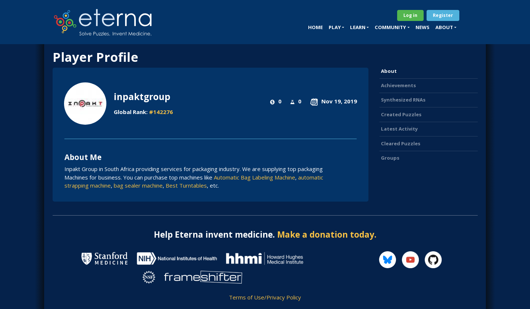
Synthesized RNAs (403, 99)
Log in (410, 15)
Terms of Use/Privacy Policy (265, 297)
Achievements (398, 85)
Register (443, 15)
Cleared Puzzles (400, 143)
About (389, 71)
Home (315, 27)
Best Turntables (186, 185)
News (423, 27)
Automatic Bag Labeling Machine (254, 177)
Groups (390, 157)
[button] (336, 27)
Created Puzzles (401, 114)
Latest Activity (399, 128)
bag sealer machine (138, 185)
